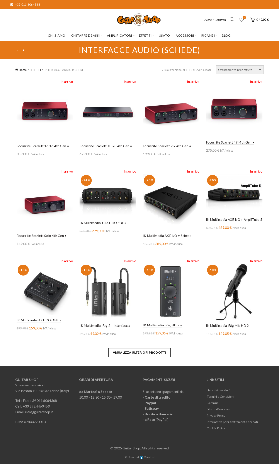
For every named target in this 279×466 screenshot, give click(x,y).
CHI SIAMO (56, 35)
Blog (226, 35)
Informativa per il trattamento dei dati (232, 424)
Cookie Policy (216, 430)
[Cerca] (232, 19)
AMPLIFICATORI (119, 35)
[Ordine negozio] (240, 69)
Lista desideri (244, 17)
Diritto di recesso (218, 411)
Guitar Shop (131, 450)
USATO (164, 35)
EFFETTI (145, 35)
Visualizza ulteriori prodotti (139, 354)
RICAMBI (208, 35)
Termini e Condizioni (220, 398)
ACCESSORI (185, 35)
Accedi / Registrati (215, 20)
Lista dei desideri (218, 392)
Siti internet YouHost (139, 459)
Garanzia (212, 405)
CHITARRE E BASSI (85, 35)
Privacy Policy (216, 417)
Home (23, 70)
